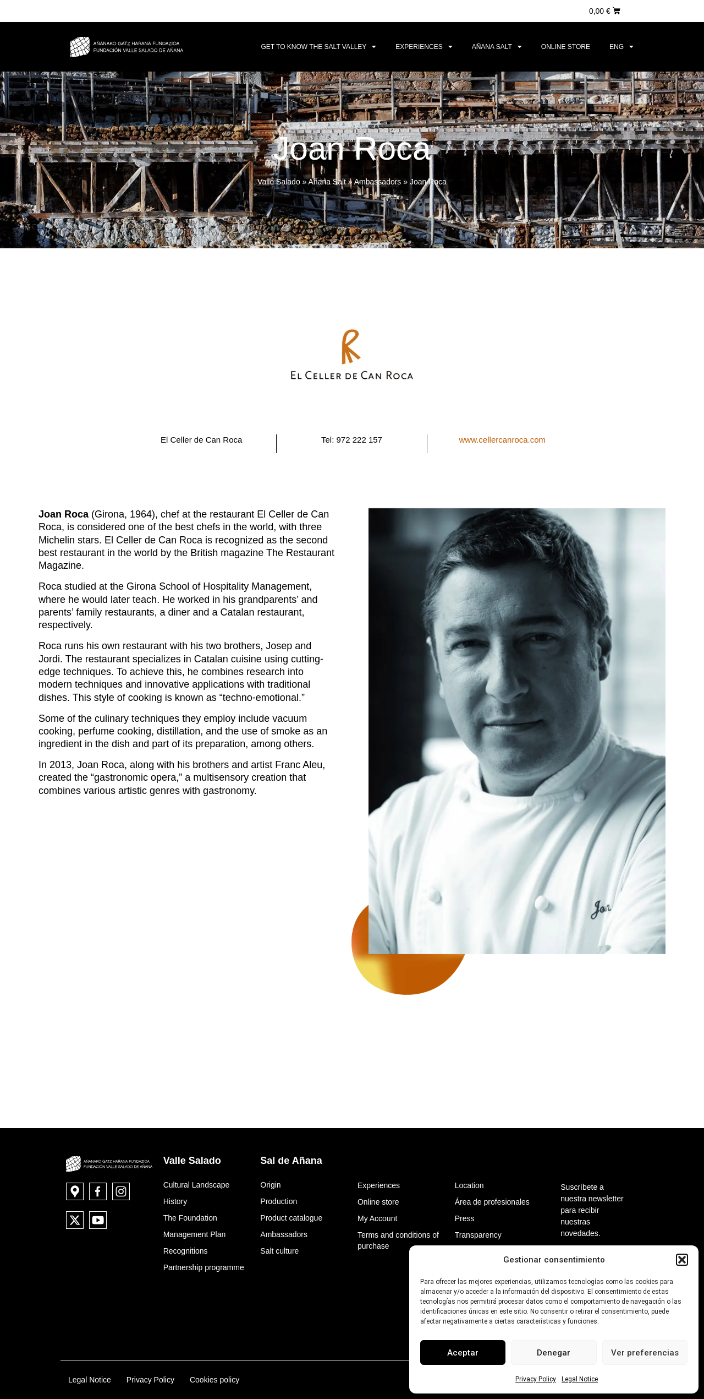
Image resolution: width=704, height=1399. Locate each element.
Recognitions (185, 1250)
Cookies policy (214, 1379)
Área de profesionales (492, 1201)
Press (465, 1218)
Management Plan (194, 1234)
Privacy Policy (535, 1379)
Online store (565, 47)
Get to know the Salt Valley (318, 47)
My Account (377, 1218)
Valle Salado (278, 181)
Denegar (553, 1353)
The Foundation (190, 1217)
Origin (270, 1184)
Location (469, 1185)
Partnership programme (203, 1267)
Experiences (423, 47)
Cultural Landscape (196, 1184)
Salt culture (279, 1250)
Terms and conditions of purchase (398, 1240)
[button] (682, 1259)
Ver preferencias (645, 1353)
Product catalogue (291, 1217)
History (175, 1201)
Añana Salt (497, 47)
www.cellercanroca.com (502, 439)
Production (278, 1201)
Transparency (478, 1235)
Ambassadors (378, 181)
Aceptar (463, 1353)
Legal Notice (580, 1379)
